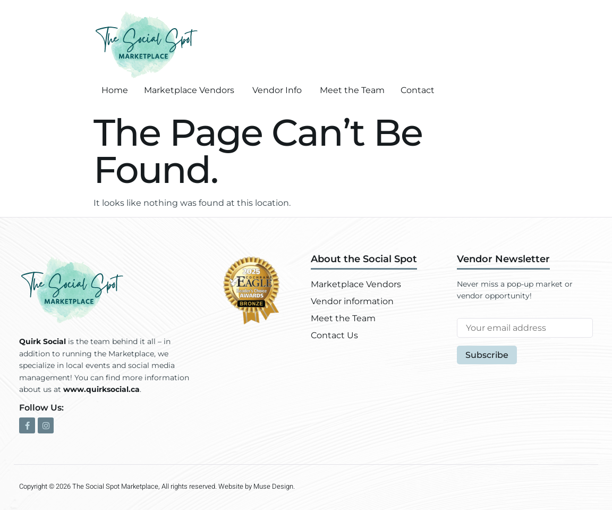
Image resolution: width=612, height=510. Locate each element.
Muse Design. (274, 486)
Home (114, 90)
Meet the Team (352, 90)
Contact (418, 90)
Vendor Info (277, 90)
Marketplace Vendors (189, 90)
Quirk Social (42, 341)
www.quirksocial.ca (101, 389)
